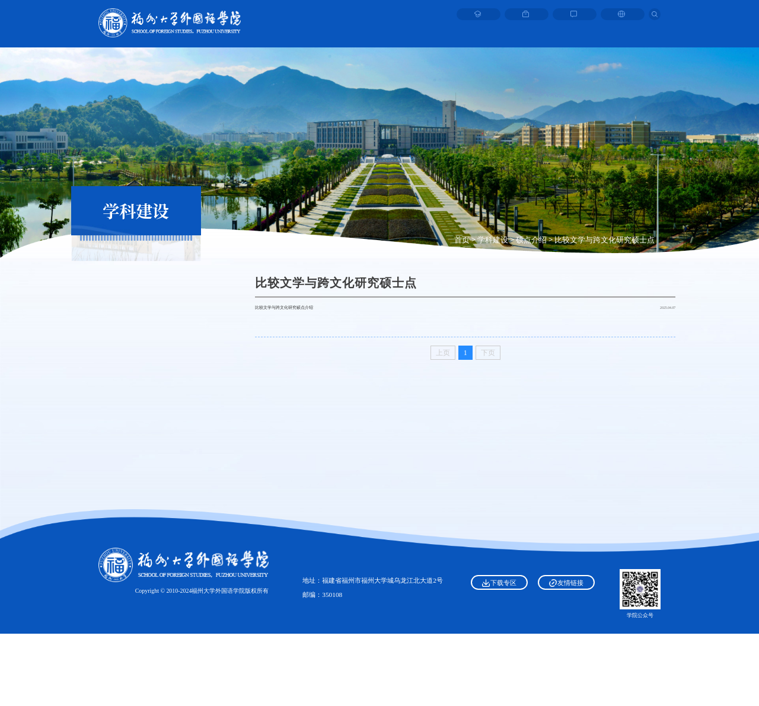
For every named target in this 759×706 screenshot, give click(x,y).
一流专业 (136, 449)
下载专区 (499, 655)
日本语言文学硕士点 (136, 344)
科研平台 (136, 415)
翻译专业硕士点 (136, 387)
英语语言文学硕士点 (136, 301)
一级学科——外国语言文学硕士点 (136, 279)
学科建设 (492, 239)
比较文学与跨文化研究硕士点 (604, 239)
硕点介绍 (531, 239)
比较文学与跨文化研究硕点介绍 (313, 317)
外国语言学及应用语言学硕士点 (135, 322)
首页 (462, 239)
